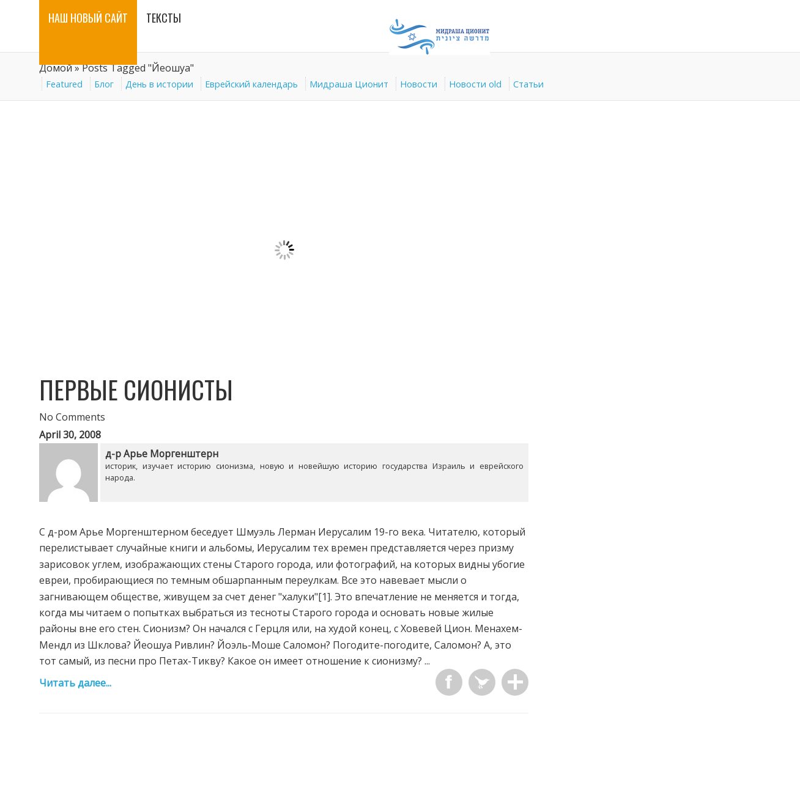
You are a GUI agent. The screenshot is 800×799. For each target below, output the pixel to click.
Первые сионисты (136, 389)
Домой (55, 68)
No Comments (72, 417)
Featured (64, 84)
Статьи (528, 84)
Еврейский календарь (251, 84)
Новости (418, 84)
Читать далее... (75, 683)
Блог (104, 84)
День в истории (159, 84)
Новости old (475, 84)
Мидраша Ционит (348, 84)
